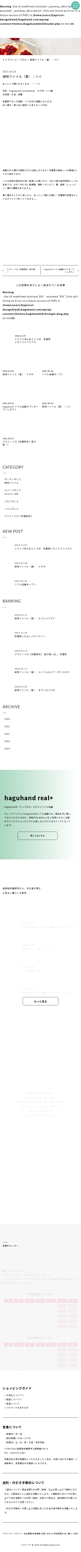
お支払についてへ (15, 1395)
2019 (7, 748)
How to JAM (11, 493)
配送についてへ (14, 1399)
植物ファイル (11, 482)
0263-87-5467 (18, 1452)
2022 (7, 726)
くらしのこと (11, 508)
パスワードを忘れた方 (17, 1407)
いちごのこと (11, 501)
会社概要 (28, 1533)
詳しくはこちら (37, 835)
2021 (7, 733)
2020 (7, 741)
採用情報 (36, 1533)
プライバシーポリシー (13, 1533)
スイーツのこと (12, 490)
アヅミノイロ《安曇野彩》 (18, 516)
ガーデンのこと (12, 479)
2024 (7, 718)
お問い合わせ (47, 1533)
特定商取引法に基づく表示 (66, 1533)
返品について (13, 1403)
